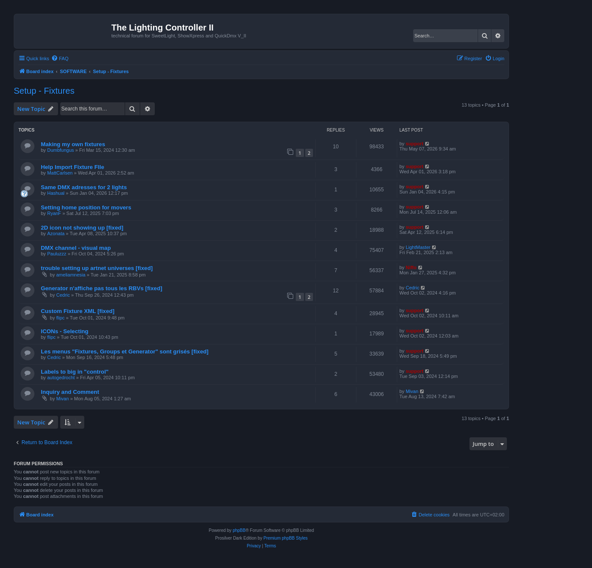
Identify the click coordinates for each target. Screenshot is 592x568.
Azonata (55, 233)
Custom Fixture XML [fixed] (77, 311)
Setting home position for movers (86, 207)
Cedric (63, 295)
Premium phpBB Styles (286, 538)
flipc (60, 317)
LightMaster (418, 247)
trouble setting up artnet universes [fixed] (97, 268)
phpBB (239, 530)
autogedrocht (61, 377)
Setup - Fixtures (44, 90)
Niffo (411, 267)
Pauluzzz (57, 253)
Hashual (55, 193)
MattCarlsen (60, 172)
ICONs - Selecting (65, 331)
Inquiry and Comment (70, 392)
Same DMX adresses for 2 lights (84, 187)
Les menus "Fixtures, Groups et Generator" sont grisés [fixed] (125, 351)
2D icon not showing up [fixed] (82, 227)
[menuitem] (59, 58)
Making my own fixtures (73, 144)
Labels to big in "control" (75, 371)
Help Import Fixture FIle (72, 167)
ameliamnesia (71, 274)
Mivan (62, 398)
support (414, 143)
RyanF (54, 213)
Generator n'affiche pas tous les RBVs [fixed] (101, 288)
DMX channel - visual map (76, 248)
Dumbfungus (60, 150)
